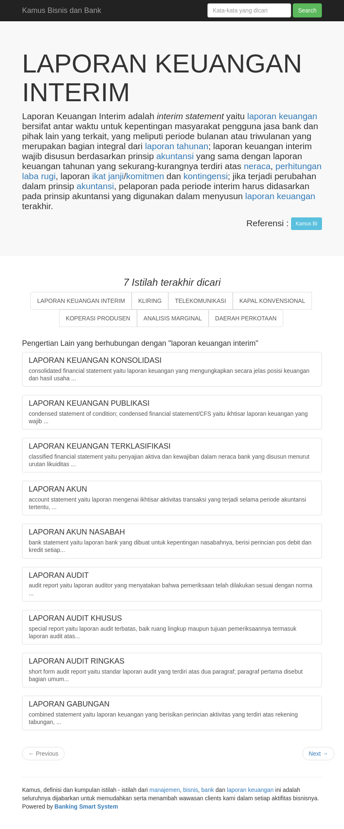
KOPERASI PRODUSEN (98, 318)
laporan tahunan (176, 146)
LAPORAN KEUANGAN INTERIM (81, 300)
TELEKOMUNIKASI (200, 300)
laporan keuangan (280, 196)
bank (207, 790)
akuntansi (175, 156)
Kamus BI (306, 224)
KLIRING (150, 300)
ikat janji (108, 176)
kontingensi (206, 176)
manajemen (165, 790)
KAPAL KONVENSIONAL (272, 300)
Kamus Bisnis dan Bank (61, 10)
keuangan (298, 116)
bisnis (190, 790)
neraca (257, 166)
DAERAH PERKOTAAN (246, 318)
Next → (318, 753)
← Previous (43, 753)
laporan (262, 116)
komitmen (145, 176)
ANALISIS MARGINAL (173, 318)
